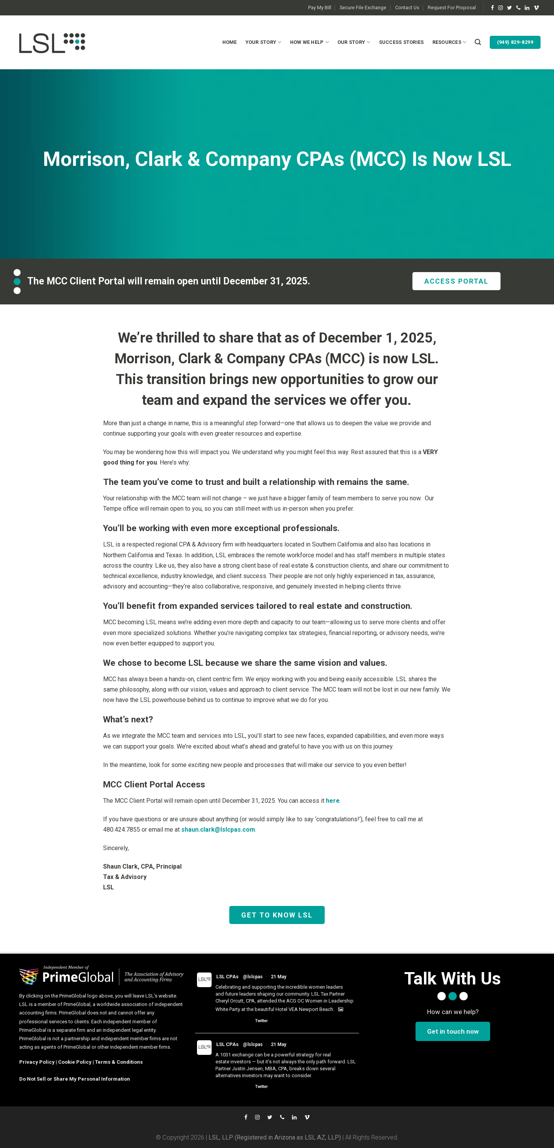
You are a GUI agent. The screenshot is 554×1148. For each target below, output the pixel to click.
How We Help (309, 42)
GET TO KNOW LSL (277, 915)
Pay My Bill (319, 7)
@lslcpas (253, 976)
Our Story (353, 42)
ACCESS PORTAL (456, 281)
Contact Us (407, 7)
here (333, 800)
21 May (278, 976)
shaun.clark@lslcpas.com (218, 829)
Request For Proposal (452, 7)
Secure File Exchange (363, 7)
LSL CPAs (227, 976)
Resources (449, 42)
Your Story (263, 42)
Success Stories (401, 42)
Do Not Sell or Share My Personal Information (74, 1079)
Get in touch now (453, 1031)
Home (229, 42)
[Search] (478, 42)
